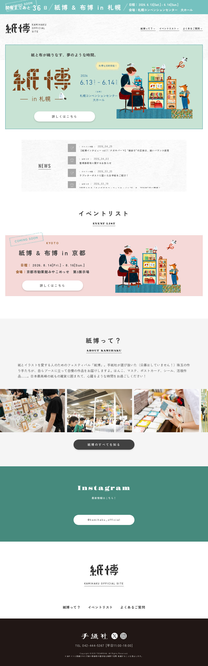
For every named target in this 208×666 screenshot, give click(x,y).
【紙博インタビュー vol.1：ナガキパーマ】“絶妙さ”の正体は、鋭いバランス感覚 (124, 150)
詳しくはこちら (64, 116)
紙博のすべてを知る (104, 444)
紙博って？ (72, 607)
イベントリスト (100, 607)
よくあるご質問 (132, 607)
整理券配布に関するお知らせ (95, 163)
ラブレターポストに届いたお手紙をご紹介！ (104, 175)
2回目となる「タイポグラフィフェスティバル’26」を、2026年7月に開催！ (120, 188)
